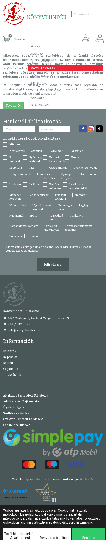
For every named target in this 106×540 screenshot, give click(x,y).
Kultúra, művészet (55, 186)
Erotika (76, 157)
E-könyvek (15, 159)
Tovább (13, 105)
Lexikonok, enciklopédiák (78, 186)
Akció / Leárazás (42, 68)
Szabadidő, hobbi (56, 217)
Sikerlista (38, 83)
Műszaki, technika (60, 197)
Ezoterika (15, 168)
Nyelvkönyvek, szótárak (42, 207)
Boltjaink (9, 351)
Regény (83, 205)
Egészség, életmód (35, 159)
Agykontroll (17, 151)
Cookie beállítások (16, 425)
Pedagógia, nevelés (65, 207)
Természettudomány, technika (78, 228)
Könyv (35, 46)
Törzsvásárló (41, 105)
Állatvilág (77, 151)
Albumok (57, 151)
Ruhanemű (16, 215)
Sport (33, 215)
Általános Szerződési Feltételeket (64, 247)
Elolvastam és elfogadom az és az (49, 249)
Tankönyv (76, 215)
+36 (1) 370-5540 (17, 324)
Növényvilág (17, 205)
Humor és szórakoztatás (46, 176)
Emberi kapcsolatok (57, 159)
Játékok (34, 184)
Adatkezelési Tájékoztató (21, 401)
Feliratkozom (53, 264)
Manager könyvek (15, 197)
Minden (14, 144)
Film (32, 168)
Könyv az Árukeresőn (16, 497)
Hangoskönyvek (20, 174)
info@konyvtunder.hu (21, 330)
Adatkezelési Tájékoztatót (22, 251)
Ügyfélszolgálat (14, 407)
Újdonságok (39, 61)
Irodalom (15, 184)
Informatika (89, 174)
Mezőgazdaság (39, 195)
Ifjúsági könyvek (66, 176)
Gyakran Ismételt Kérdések (23, 419)
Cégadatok (10, 369)
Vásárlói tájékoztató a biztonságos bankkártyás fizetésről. (53, 479)
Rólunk (8, 363)
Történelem (16, 236)
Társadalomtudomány (23, 226)
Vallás (34, 236)
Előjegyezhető (41, 76)
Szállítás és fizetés (45, 90)
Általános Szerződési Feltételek (25, 395)
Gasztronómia (58, 168)
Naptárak (81, 195)
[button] (15, 37)
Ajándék (36, 53)
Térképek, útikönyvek (51, 228)
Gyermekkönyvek (85, 168)
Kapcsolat (38, 98)
